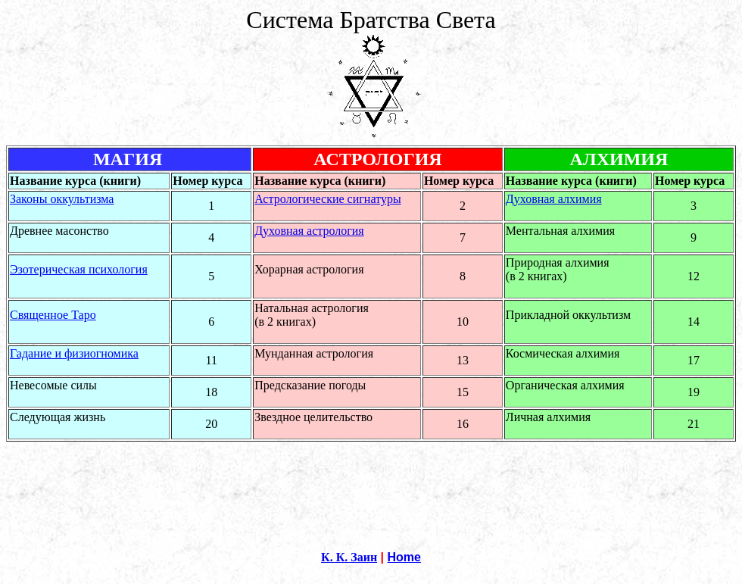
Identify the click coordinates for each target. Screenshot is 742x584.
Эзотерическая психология (79, 269)
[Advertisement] (371, 476)
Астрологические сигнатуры (327, 198)
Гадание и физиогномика (74, 353)
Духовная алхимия (554, 198)
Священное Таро (53, 314)
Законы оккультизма (62, 198)
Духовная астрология (309, 230)
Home (404, 557)
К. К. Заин (349, 557)
